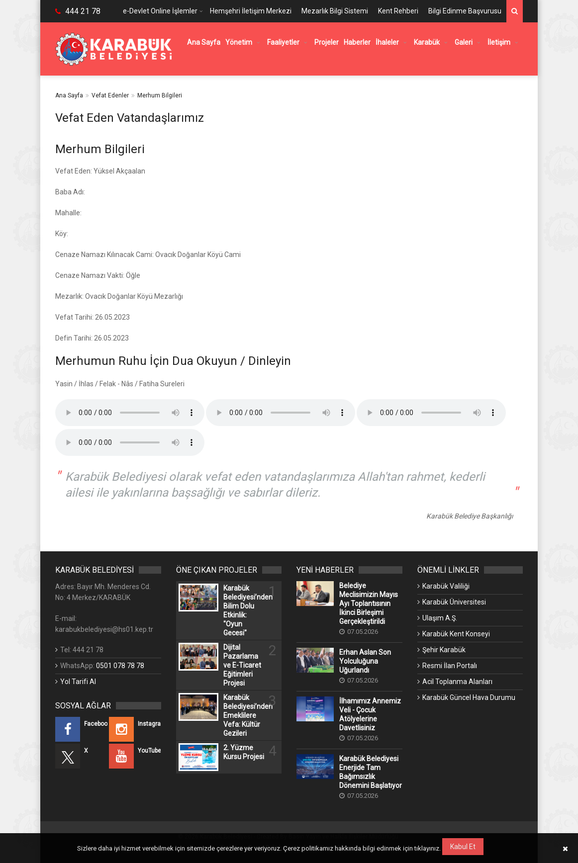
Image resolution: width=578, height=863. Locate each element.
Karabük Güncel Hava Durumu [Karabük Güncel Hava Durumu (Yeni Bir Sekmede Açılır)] (468, 697)
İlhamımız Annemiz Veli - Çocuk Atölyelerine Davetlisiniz (370, 714)
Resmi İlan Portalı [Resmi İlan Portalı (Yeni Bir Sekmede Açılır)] (449, 666)
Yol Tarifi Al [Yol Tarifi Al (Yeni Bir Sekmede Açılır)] (78, 682)
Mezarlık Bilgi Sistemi (334, 11)
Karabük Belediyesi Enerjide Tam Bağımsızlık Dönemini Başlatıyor (370, 772)
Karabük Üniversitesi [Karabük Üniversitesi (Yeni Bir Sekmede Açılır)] (454, 602)
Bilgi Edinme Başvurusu (464, 11)
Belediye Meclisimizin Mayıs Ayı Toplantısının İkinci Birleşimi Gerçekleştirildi (368, 603)
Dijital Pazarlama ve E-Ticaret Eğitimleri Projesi (242, 665)
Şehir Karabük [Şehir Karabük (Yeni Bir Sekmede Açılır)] (444, 650)
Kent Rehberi (398, 11)
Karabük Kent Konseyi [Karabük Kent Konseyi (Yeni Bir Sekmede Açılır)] (456, 634)
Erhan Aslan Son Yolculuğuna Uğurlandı (365, 661)
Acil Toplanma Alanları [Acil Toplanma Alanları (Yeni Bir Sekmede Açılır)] (457, 682)
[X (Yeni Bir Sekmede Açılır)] (81, 756)
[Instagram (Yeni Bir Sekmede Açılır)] (135, 729)
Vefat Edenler (110, 95)
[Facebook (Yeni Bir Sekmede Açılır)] (81, 729)
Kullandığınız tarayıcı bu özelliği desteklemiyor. (129, 412)
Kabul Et (463, 847)
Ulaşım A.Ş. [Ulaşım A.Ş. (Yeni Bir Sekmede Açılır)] (439, 618)
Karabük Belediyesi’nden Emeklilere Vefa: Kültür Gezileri (244, 715)
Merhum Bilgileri (159, 95)
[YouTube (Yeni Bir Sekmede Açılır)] (135, 756)
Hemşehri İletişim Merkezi (250, 11)
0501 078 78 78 (120, 666)
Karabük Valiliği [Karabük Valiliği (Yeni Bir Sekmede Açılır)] (446, 586)
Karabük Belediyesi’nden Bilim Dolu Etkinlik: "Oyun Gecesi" (244, 610)
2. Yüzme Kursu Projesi (243, 752)
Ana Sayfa (69, 95)
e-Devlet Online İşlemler (160, 11)
